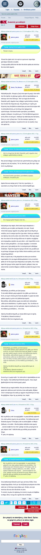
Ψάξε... (37, 18)
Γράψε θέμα (34, 26)
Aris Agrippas (17, 550)
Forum (3, 18)
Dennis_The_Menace (17, 81)
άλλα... (30, 71)
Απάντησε (21, 26)
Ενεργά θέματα (29, 18)
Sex (9, 18)
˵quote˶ (37, 71)
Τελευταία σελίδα (33, 511)
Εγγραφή (16, 10)
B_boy (13, 279)
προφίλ (24, 71)
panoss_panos (15, 31)
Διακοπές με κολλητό (16, 22)
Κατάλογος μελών (29, 10)
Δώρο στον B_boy (32, 287)
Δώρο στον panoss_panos (32, 39)
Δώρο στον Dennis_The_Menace (32, 89)
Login (7, 10)
